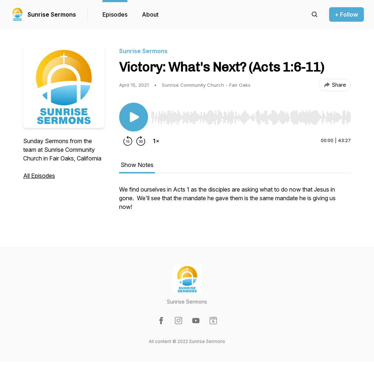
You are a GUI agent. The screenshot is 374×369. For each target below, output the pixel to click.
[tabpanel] (235, 201)
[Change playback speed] (156, 141)
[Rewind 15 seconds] (128, 141)
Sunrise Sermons (52, 14)
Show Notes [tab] (137, 164)
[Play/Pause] (133, 117)
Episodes (114, 14)
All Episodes (39, 175)
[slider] (251, 117)
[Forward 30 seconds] (141, 141)
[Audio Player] (251, 115)
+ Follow (346, 14)
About (150, 14)
